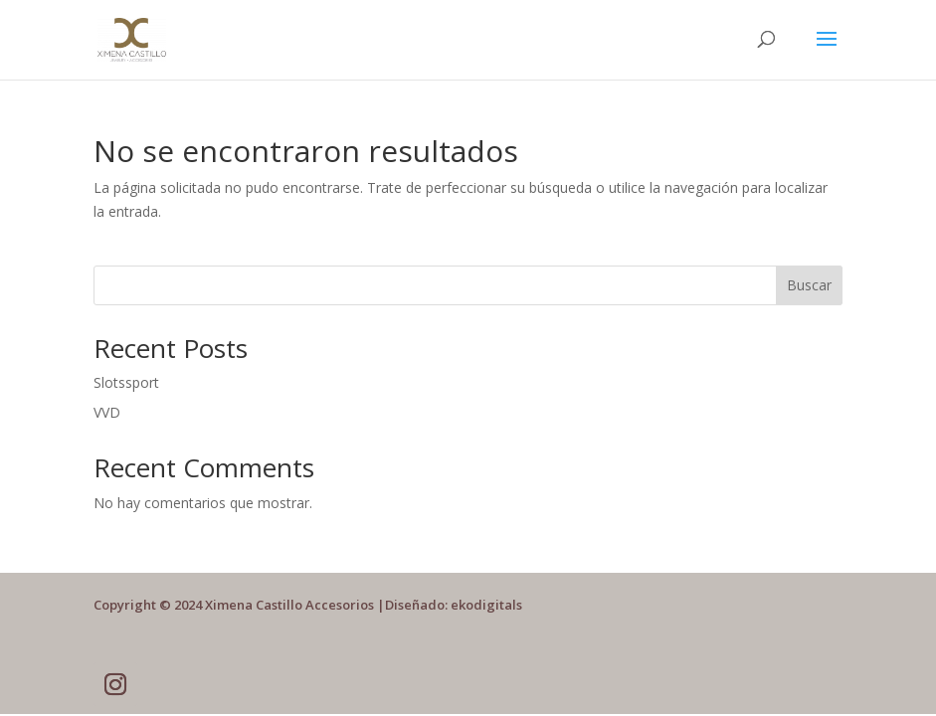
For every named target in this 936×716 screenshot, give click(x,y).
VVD (107, 412)
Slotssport (126, 382)
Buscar (809, 284)
